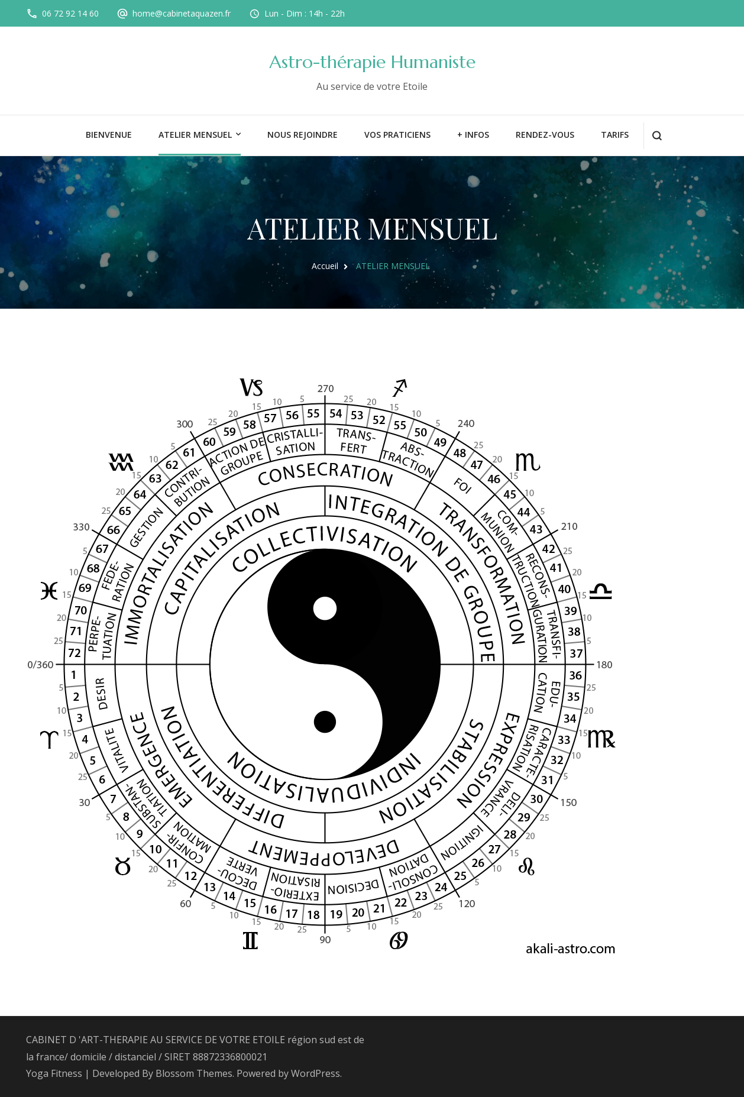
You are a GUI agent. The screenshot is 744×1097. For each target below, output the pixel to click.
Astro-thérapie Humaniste (372, 62)
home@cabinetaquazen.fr (181, 13)
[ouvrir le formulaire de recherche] (656, 135)
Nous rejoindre (302, 134)
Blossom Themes (194, 1073)
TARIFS (615, 134)
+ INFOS (473, 134)
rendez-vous (545, 134)
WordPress (315, 1073)
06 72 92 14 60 (70, 13)
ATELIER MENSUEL (195, 134)
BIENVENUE (109, 134)
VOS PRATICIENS (397, 134)
